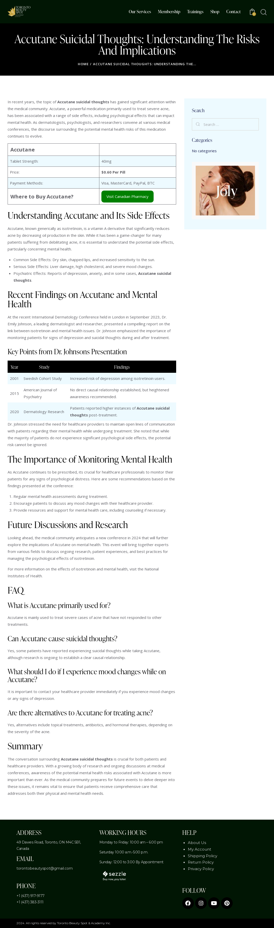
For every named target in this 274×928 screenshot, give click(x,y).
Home (83, 64)
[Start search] (263, 12)
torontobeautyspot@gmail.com (44, 868)
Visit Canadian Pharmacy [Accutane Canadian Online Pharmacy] (127, 196)
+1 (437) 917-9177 (30, 895)
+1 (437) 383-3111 (30, 902)
